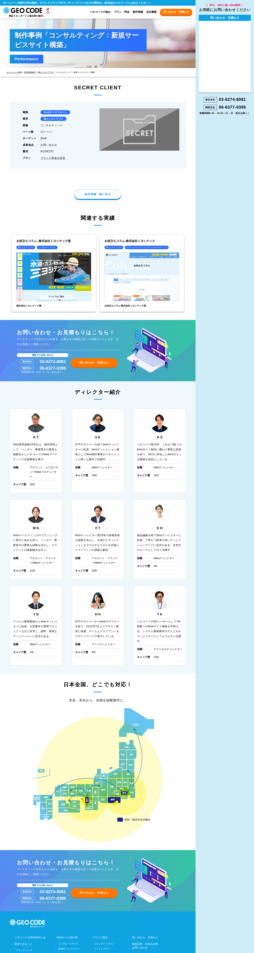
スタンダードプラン (104, 944)
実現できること (23, 944)
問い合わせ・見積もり (176, 12)
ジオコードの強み (100, 12)
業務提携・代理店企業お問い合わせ (145, 946)
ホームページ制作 (14, 72)
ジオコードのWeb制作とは (30, 937)
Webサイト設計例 (67, 937)
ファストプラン (102, 949)
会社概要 (151, 12)
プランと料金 (100, 937)
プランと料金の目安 (52, 158)
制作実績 (138, 12)
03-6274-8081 (53, 362)
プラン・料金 (121, 12)
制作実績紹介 (30, 72)
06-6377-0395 (53, 368)
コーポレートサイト (68, 944)
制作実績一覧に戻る (98, 194)
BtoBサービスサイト (55, 112)
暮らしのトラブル (46, 72)
